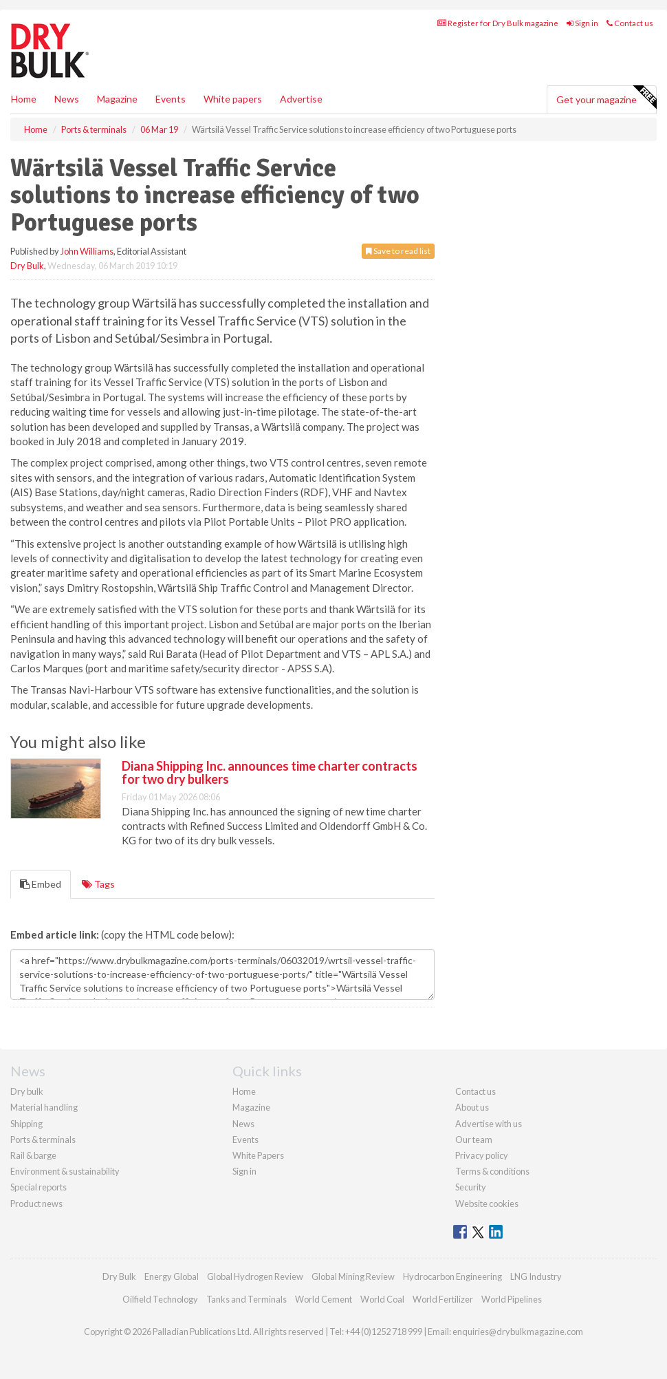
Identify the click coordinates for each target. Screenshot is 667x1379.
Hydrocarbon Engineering (452, 1276)
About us (472, 1107)
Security (470, 1187)
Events (170, 99)
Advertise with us (488, 1123)
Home (23, 99)
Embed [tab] (40, 884)
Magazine (117, 99)
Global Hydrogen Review (255, 1276)
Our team (473, 1139)
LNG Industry (536, 1276)
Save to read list (398, 251)
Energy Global (171, 1276)
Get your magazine (606, 97)
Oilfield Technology (160, 1299)
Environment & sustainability (65, 1171)
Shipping (26, 1123)
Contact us (629, 23)
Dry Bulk (27, 265)
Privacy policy (481, 1155)
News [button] (66, 99)
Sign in (582, 23)
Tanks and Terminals (246, 1299)
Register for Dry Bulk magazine (497, 23)
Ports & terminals (43, 1139)
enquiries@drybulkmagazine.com (517, 1331)
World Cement (323, 1299)
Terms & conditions (492, 1171)
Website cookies (486, 1203)
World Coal (382, 1299)
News (243, 1123)
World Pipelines (511, 1299)
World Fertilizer (443, 1299)
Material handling (44, 1107)
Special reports (38, 1187)
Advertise (301, 99)
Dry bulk (26, 1091)
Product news (36, 1203)
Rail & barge (33, 1155)
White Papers (258, 1155)
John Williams (87, 251)
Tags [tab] (98, 884)
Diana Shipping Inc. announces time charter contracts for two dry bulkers (269, 772)
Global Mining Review (353, 1276)
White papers (233, 99)
